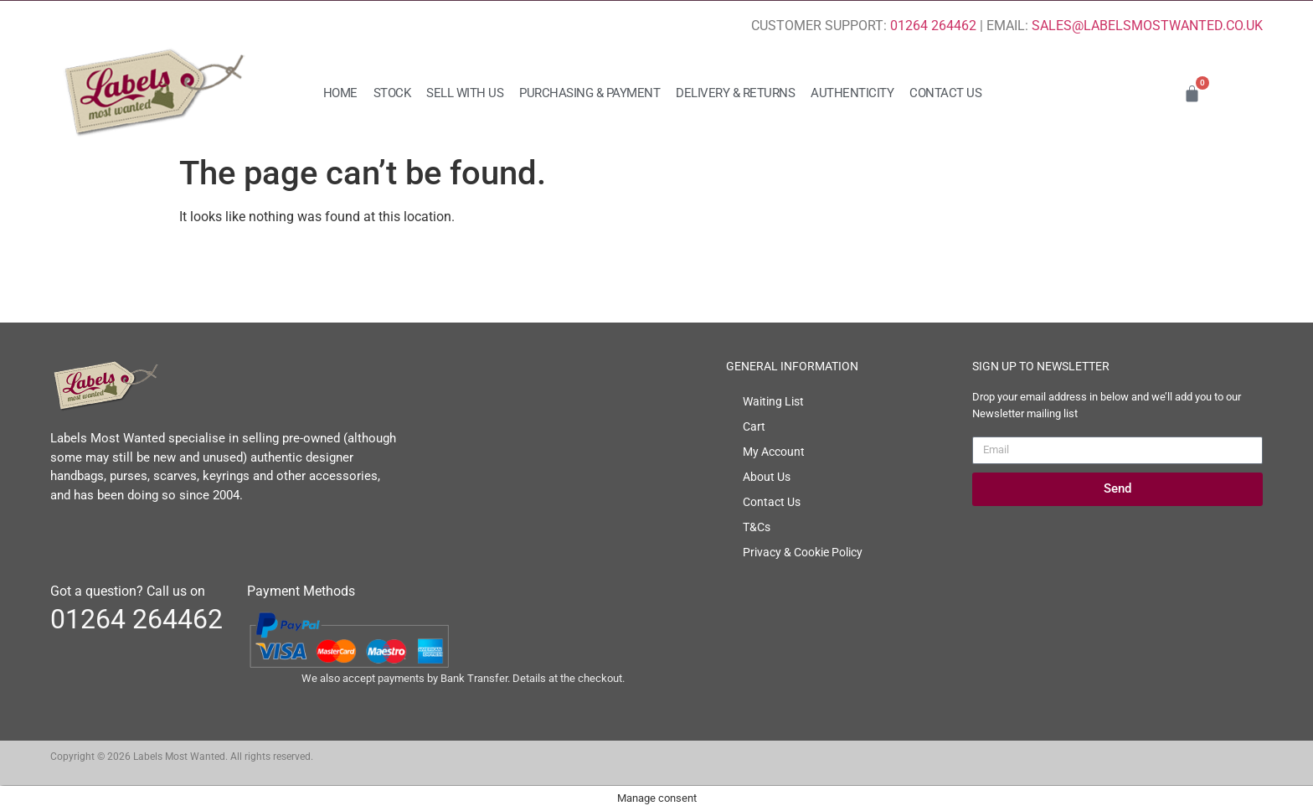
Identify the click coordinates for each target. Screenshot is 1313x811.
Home (340, 93)
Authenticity (852, 93)
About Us (766, 476)
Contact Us (945, 93)
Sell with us (464, 93)
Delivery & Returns (735, 93)
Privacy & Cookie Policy (802, 552)
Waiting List (773, 401)
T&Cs (756, 527)
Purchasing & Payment (589, 93)
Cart (754, 426)
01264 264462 (933, 26)
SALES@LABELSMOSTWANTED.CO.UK (1147, 26)
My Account (774, 451)
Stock (392, 93)
